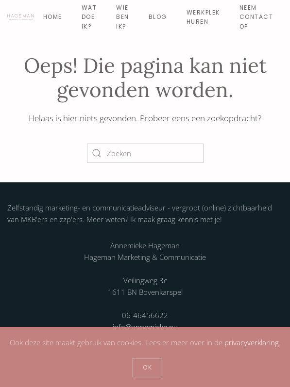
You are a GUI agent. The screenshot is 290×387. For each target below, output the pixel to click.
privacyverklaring (251, 342)
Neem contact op (256, 16)
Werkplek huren (203, 17)
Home (52, 17)
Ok (147, 367)
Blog (158, 17)
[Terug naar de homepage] (20, 17)
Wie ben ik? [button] (122, 16)
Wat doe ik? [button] (89, 16)
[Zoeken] (145, 153)
